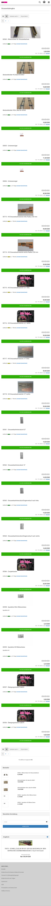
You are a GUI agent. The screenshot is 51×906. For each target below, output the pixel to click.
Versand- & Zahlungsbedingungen (10, 875)
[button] (3, 16)
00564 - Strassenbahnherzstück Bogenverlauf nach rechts (21, 536)
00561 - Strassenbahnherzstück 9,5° (14, 429)
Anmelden (25, 826)
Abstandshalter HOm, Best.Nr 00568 (14, 110)
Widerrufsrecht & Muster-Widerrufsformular (12, 872)
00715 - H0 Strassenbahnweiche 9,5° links (16, 288)
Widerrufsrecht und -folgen (8, 878)
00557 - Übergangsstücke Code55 (13, 687)
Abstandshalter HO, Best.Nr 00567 (13, 75)
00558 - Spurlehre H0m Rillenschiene (14, 607)
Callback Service (5, 890)
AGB (2, 884)
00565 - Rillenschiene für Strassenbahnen (16, 39)
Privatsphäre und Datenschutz (9, 887)
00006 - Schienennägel (10, 181)
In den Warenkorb (25, 57)
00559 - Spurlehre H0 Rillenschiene (14, 647)
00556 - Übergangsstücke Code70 (13, 723)
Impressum (4, 881)
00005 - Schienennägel (10, 146)
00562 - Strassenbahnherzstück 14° (14, 465)
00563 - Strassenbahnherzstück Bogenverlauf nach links (21, 500)
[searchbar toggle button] (39, 2)
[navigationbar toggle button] (48, 2)
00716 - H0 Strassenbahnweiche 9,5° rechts (16, 323)
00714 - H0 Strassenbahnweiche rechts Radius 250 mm (20, 252)
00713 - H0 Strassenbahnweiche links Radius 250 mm (20, 217)
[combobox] (14, 16)
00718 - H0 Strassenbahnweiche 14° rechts (16, 394)
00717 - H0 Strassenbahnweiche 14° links (16, 359)
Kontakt (3, 869)
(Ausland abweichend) (21, 44)
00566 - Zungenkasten (10, 571)
